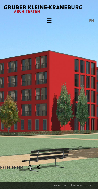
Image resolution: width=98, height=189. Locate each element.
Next (73, 94)
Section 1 (30, 167)
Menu (49, 21)
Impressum (57, 185)
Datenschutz (81, 185)
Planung (38, 167)
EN (91, 21)
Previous (24, 94)
